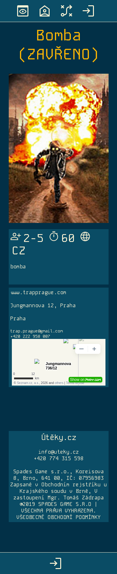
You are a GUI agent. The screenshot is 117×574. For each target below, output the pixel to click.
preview (22, 11)
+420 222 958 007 (30, 336)
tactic (66, 11)
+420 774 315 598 (59, 458)
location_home (44, 11)
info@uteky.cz (58, 452)
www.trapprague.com (38, 292)
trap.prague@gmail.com (36, 331)
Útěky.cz (58, 437)
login (88, 11)
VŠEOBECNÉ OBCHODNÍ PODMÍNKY (59, 517)
